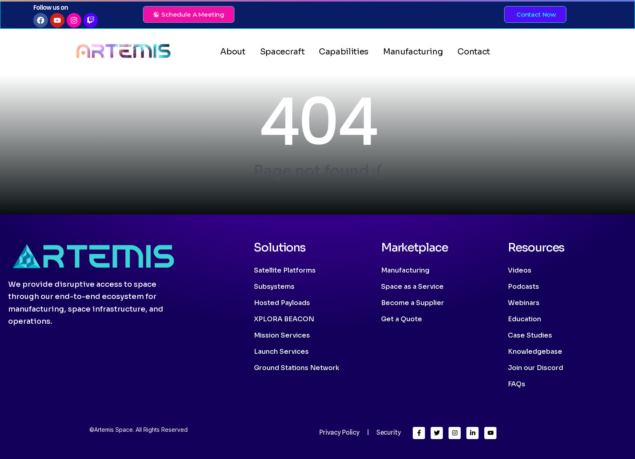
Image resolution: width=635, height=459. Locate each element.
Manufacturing (413, 52)
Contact (473, 52)
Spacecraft (282, 52)
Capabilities (343, 52)
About (232, 52)
